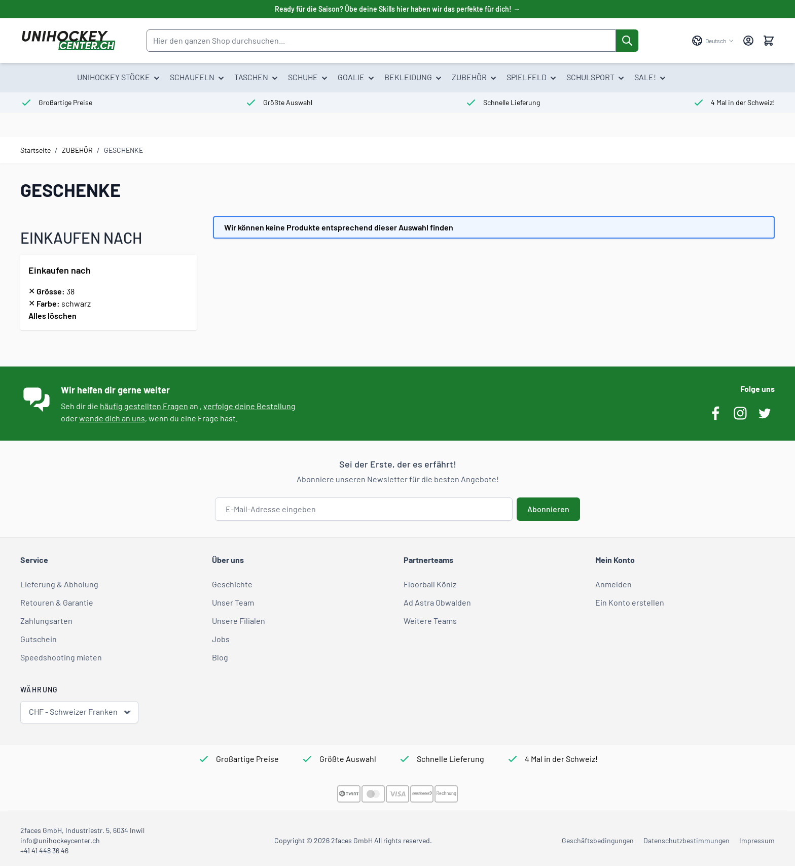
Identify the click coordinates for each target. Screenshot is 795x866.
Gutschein (38, 639)
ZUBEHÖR (77, 150)
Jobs (221, 639)
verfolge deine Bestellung (249, 406)
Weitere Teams (430, 620)
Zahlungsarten (46, 620)
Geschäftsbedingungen (598, 840)
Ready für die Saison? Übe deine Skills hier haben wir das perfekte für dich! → (397, 9)
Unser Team (233, 602)
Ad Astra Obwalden (437, 602)
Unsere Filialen (238, 620)
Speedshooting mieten (61, 657)
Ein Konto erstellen (629, 602)
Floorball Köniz (430, 584)
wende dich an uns (112, 418)
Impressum (757, 840)
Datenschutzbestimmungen (686, 840)
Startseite (35, 150)
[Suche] (627, 40)
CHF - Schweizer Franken (80, 712)
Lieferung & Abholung (59, 584)
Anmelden (613, 584)
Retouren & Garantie (56, 602)
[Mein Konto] (748, 41)
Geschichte (232, 584)
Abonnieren (548, 509)
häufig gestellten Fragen (144, 406)
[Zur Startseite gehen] (68, 40)
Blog (220, 657)
